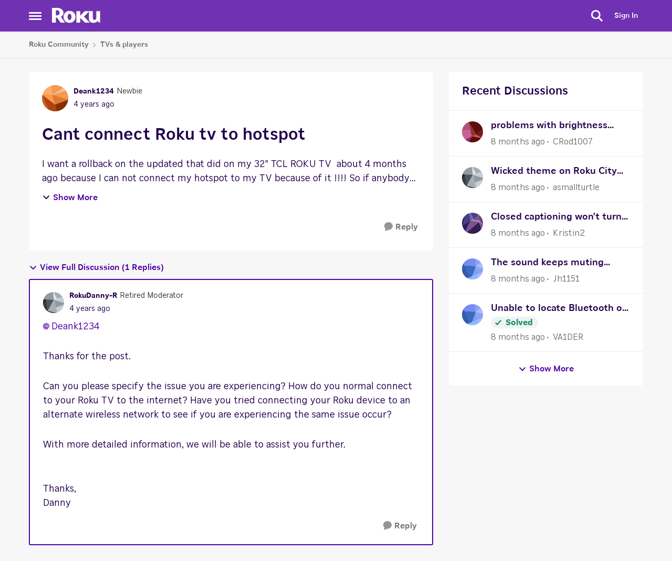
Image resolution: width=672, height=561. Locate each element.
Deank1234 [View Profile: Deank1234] (94, 91)
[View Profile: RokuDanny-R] (53, 302)
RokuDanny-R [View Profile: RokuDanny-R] (93, 295)
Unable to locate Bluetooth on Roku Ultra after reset (559, 310)
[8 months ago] (518, 142)
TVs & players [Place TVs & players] (124, 44)
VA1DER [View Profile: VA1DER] (568, 337)
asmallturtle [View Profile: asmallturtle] (576, 187)
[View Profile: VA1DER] (472, 314)
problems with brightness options (549, 127)
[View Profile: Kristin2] (472, 223)
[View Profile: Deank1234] (55, 98)
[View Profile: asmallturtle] (472, 177)
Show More (70, 197)
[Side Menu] (35, 16)
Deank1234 (75, 326)
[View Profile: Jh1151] (472, 268)
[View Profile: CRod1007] (472, 131)
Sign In (626, 15)
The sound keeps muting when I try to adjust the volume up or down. (547, 264)
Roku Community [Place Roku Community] (59, 44)
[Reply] (401, 227)
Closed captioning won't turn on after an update (556, 218)
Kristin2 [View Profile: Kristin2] (569, 233)
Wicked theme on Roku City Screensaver (554, 173)
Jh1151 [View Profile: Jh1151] (566, 279)
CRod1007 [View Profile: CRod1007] (573, 142)
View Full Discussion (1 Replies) (96, 267)
